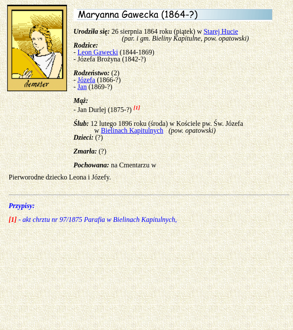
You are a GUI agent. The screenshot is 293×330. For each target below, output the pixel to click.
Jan (81, 86)
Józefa (86, 79)
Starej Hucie (221, 31)
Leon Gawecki (97, 52)
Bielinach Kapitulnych (132, 130)
